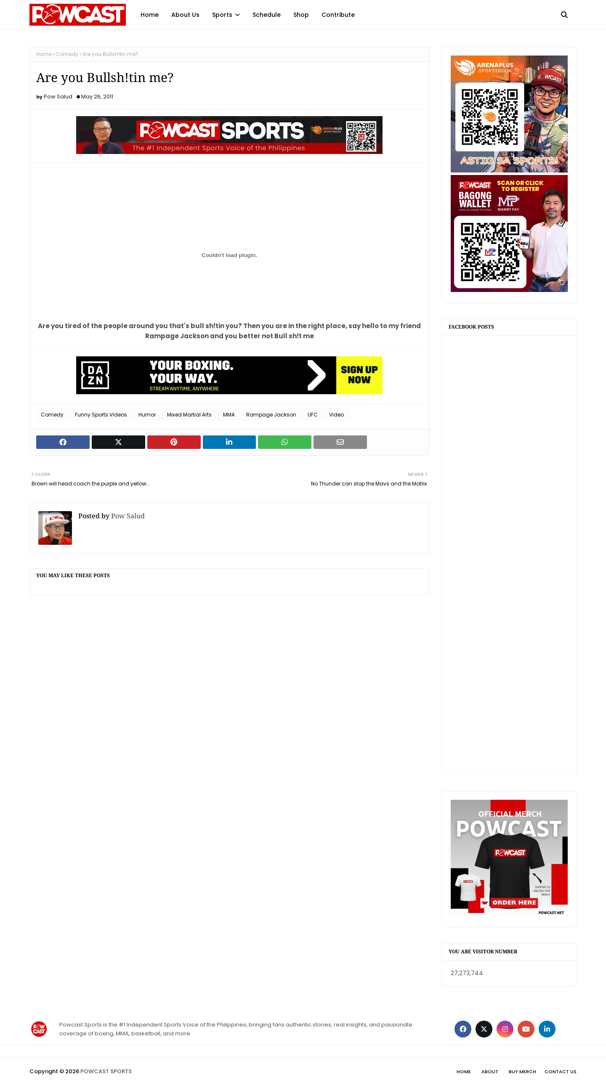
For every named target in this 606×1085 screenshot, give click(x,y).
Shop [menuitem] (301, 15)
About (489, 1071)
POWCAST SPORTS (106, 1071)
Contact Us (561, 1071)
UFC (313, 414)
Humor (147, 414)
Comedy (67, 54)
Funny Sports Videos (101, 414)
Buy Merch (522, 1071)
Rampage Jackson (271, 414)
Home (43, 54)
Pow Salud (58, 97)
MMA (229, 414)
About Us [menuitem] (185, 15)
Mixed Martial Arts (189, 414)
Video (336, 414)
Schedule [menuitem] (266, 15)
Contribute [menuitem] (338, 15)
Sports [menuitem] (222, 15)
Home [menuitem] (150, 15)
